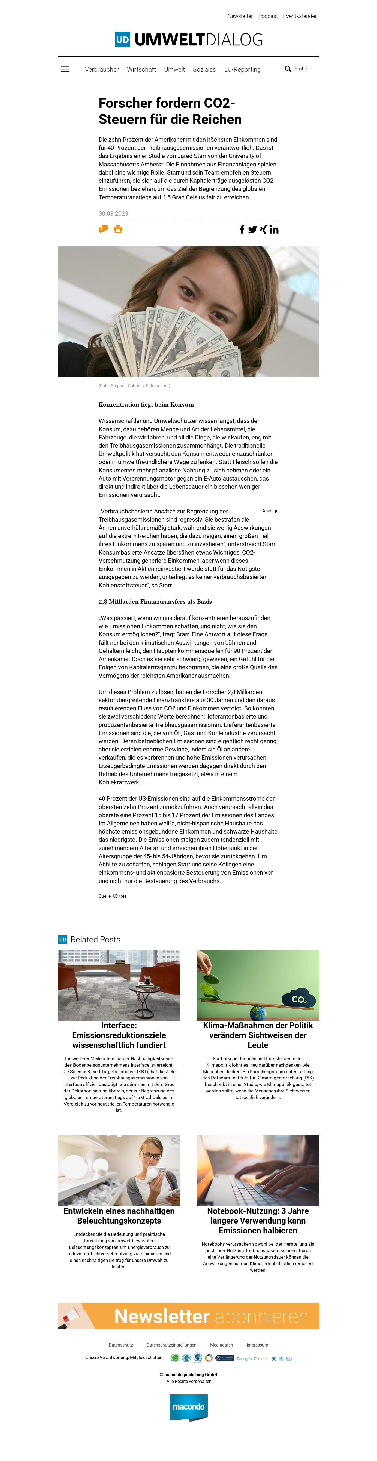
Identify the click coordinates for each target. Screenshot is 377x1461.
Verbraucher (102, 68)
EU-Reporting (242, 68)
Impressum (257, 1343)
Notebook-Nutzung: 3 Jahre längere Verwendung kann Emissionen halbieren (258, 1219)
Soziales (204, 68)
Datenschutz (121, 1343)
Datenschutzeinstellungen (172, 1343)
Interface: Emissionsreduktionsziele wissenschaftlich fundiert (119, 1033)
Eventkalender (300, 16)
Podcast (268, 16)
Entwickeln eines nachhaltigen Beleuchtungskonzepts (119, 1214)
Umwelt (174, 68)
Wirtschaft (141, 68)
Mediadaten (221, 1343)
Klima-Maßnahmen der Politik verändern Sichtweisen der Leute (258, 1033)
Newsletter (240, 16)
